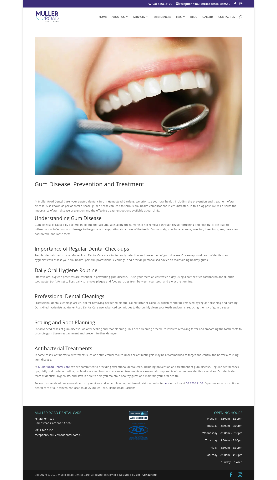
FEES (178, 17)
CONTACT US (226, 17)
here (166, 383)
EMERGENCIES (162, 17)
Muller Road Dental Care (54, 367)
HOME (103, 17)
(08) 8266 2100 (162, 4)
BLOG (193, 17)
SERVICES (139, 17)
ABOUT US (118, 17)
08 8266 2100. (195, 383)
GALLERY (207, 17)
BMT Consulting (146, 475)
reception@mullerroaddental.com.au (58, 435)
